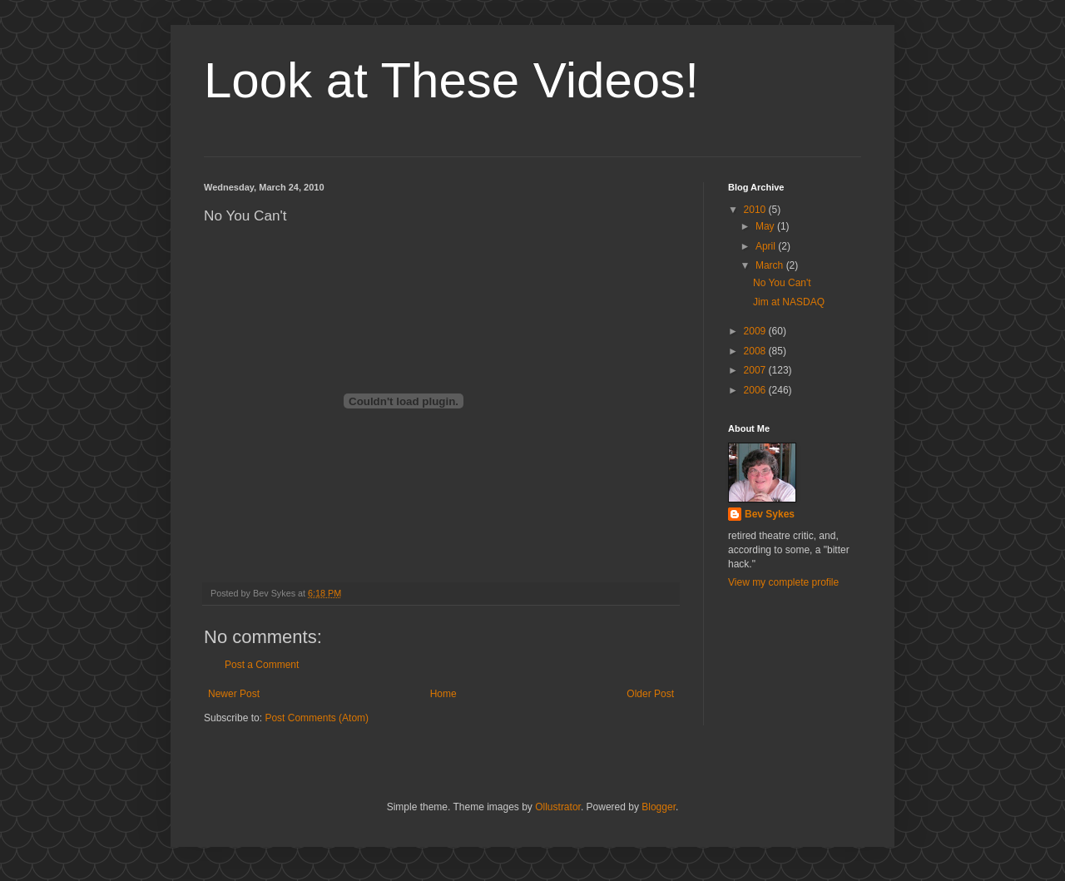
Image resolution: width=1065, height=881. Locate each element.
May (766, 226)
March (770, 265)
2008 (756, 351)
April (766, 246)
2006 (756, 390)
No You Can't (782, 283)
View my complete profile (783, 582)
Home (443, 694)
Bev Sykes (770, 514)
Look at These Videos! (451, 80)
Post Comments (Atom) (317, 718)
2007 (756, 370)
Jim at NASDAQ (789, 302)
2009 (756, 331)
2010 (756, 209)
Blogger (658, 807)
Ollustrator (558, 807)
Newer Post (234, 694)
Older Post (650, 694)
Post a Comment (262, 665)
